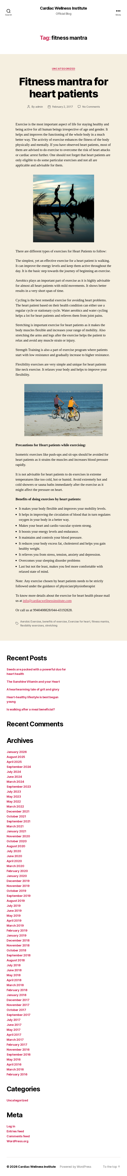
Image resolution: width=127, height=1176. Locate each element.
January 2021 (16, 831)
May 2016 (14, 1059)
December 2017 (18, 1000)
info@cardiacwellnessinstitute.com (47, 601)
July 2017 (14, 1020)
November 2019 (18, 886)
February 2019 (17, 930)
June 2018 (14, 970)
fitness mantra (100, 621)
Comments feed (18, 1136)
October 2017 (16, 1010)
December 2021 (18, 811)
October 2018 (16, 950)
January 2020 (17, 876)
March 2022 (15, 806)
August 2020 (16, 846)
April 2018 (14, 980)
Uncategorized (63, 68)
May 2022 (14, 801)
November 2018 (18, 945)
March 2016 (15, 1069)
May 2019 (14, 915)
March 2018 (15, 985)
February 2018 (17, 990)
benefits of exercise (54, 621)
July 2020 (14, 851)
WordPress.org (17, 1141)
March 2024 (15, 781)
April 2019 (14, 920)
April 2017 (14, 1034)
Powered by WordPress (75, 1166)
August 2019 (16, 900)
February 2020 (17, 871)
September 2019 (19, 896)
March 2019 (15, 925)
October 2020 (17, 841)
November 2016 (18, 1049)
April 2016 (14, 1064)
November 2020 (18, 836)
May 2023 (14, 796)
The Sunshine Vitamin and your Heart (33, 681)
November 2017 (18, 1005)
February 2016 (17, 1074)
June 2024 (14, 776)
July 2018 (14, 965)
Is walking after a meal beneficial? (31, 709)
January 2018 (16, 995)
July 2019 (14, 905)
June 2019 (14, 910)
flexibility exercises (32, 625)
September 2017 (18, 1015)
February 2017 (17, 1044)
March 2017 (15, 1039)
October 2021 (16, 816)
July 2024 (14, 771)
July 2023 (14, 791)
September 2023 (19, 786)
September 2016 (19, 1054)
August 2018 (16, 960)
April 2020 (14, 861)
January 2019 (16, 935)
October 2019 (16, 891)
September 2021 (18, 821)
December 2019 (18, 881)
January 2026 (17, 752)
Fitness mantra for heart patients (63, 87)
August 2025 (16, 757)
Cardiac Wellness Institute (63, 8)
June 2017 (14, 1024)
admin (39, 106)
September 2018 (19, 955)
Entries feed (15, 1131)
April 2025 (14, 762)
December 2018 (18, 940)
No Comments (91, 106)
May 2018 (14, 975)
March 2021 (15, 826)
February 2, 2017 (62, 106)
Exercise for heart (79, 621)
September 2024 (19, 767)
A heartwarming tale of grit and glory (33, 689)
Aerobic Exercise (30, 621)
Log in (11, 1126)
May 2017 (14, 1029)
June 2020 (14, 856)
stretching (51, 625)
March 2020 (15, 866)
